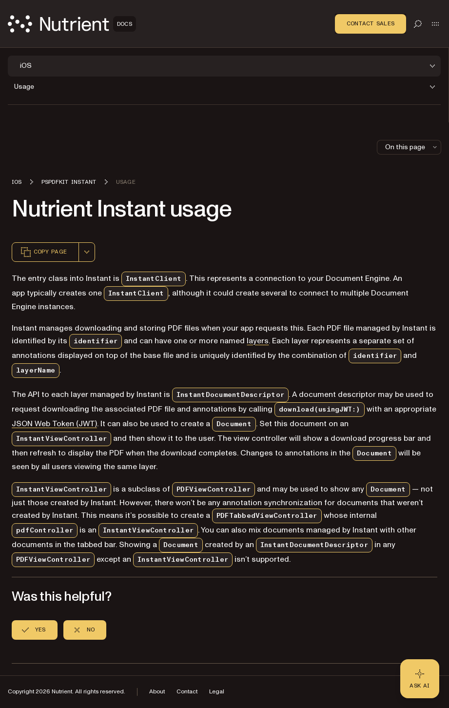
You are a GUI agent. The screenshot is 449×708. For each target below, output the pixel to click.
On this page (412, 147)
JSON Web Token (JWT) (54, 423)
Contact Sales (370, 23)
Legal (216, 692)
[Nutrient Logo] (72, 24)
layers (258, 340)
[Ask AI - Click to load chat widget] (419, 678)
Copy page (43, 252)
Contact (186, 692)
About (157, 692)
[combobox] (86, 252)
